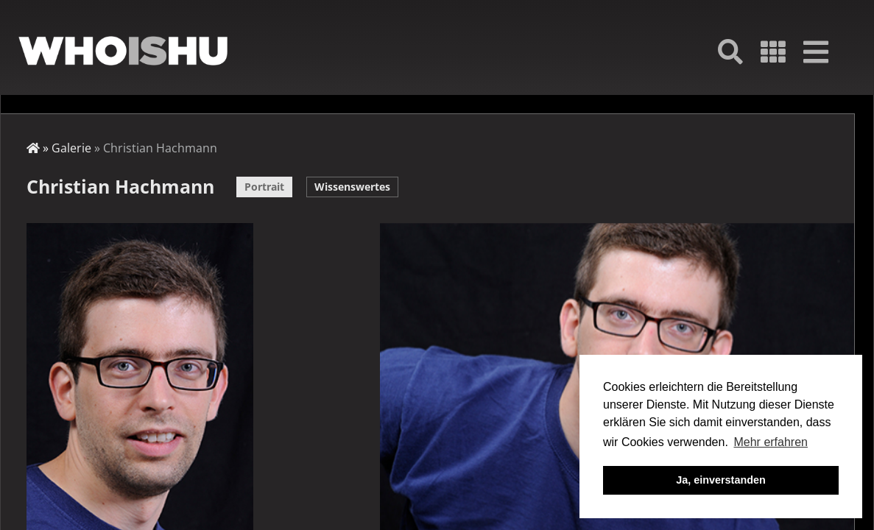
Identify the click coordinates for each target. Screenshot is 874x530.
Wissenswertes (352, 187)
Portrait (264, 187)
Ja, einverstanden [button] (721, 480)
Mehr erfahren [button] (770, 442)
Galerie (71, 148)
